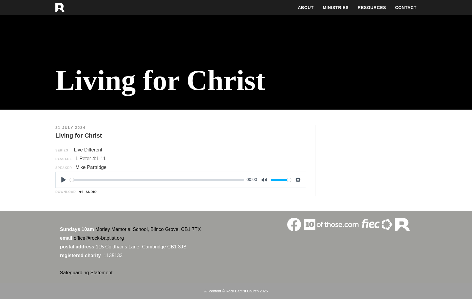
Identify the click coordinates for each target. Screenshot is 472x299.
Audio (88, 192)
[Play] (63, 180)
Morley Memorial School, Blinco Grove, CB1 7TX (148, 229)
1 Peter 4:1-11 (91, 158)
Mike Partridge (91, 167)
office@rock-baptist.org (99, 238)
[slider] (157, 180)
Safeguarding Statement (86, 272)
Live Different (88, 149)
